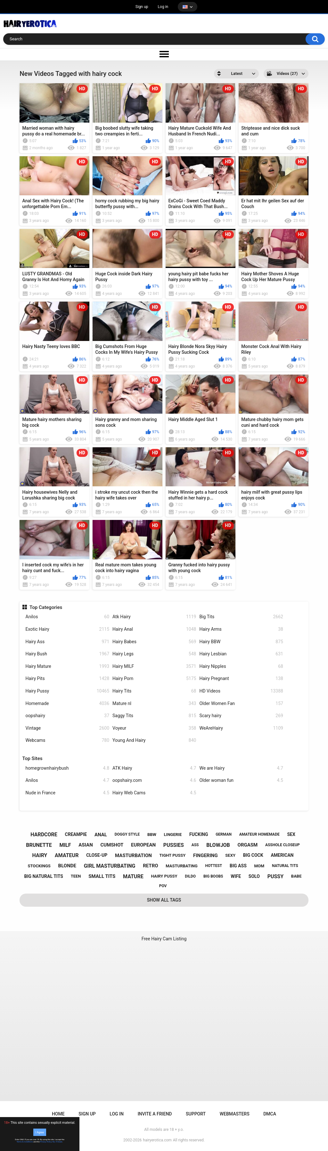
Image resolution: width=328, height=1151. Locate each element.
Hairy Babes (154, 641)
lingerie (173, 834)
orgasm (248, 845)
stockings (39, 865)
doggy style (127, 834)
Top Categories (45, 607)
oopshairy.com (154, 780)
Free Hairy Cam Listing (164, 938)
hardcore (43, 834)
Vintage (67, 728)
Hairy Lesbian (241, 654)
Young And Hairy (154, 740)
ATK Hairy (154, 768)
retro (150, 866)
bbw (151, 834)
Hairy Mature (67, 666)
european (143, 845)
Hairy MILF (154, 666)
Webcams (67, 740)
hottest (213, 865)
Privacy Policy (46, 1142)
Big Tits (241, 617)
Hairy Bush (67, 654)
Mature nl (154, 703)
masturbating (181, 865)
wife (236, 876)
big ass (238, 865)
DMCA (269, 1113)
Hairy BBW (241, 641)
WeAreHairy (241, 728)
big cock (253, 855)
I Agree (40, 1132)
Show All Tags (164, 900)
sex (291, 834)
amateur (66, 855)
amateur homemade (259, 834)
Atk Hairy (154, 617)
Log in (163, 6)
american (282, 855)
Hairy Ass (67, 641)
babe (296, 876)
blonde (67, 866)
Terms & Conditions (25, 1142)
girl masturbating (109, 866)
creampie (76, 834)
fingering (205, 855)
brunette (39, 845)
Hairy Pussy (67, 691)
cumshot (112, 845)
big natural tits (43, 876)
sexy (230, 855)
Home (58, 1113)
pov (163, 886)
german (224, 834)
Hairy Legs (154, 654)
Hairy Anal (154, 629)
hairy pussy (164, 876)
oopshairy (67, 715)
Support (196, 1113)
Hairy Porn (154, 678)
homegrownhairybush (67, 768)
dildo (190, 876)
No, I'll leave (57, 1142)
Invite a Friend (155, 1113)
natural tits (285, 865)
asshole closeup (282, 845)
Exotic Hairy (67, 629)
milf (65, 845)
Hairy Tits (154, 691)
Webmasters (235, 1113)
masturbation (133, 855)
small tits (101, 876)
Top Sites (32, 758)
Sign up (141, 6)
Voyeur (154, 728)
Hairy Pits (67, 678)
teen (76, 876)
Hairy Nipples (241, 666)
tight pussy (173, 855)
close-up (96, 855)
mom (259, 865)
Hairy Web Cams (154, 793)
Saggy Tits (154, 715)
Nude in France (67, 793)
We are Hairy (241, 768)
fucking (198, 834)
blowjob (218, 845)
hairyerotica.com (157, 1140)
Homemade (67, 703)
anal (100, 835)
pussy (275, 876)
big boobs (213, 876)
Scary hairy (241, 715)
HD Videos (241, 691)
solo (254, 876)
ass (195, 845)
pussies (173, 845)
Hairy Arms (241, 629)
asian (85, 845)
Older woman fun (241, 780)
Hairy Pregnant (241, 678)
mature (133, 876)
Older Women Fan (241, 703)
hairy (39, 855)
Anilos (67, 617)
